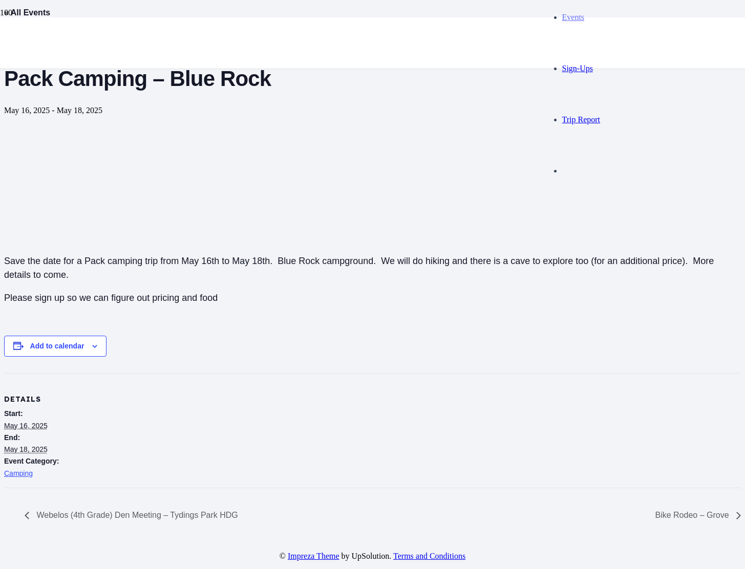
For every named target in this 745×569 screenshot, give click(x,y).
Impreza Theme (313, 556)
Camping (18, 473)
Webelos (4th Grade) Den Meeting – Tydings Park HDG (136, 515)
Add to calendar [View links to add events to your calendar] (57, 346)
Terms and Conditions (429, 556)
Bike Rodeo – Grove (693, 515)
